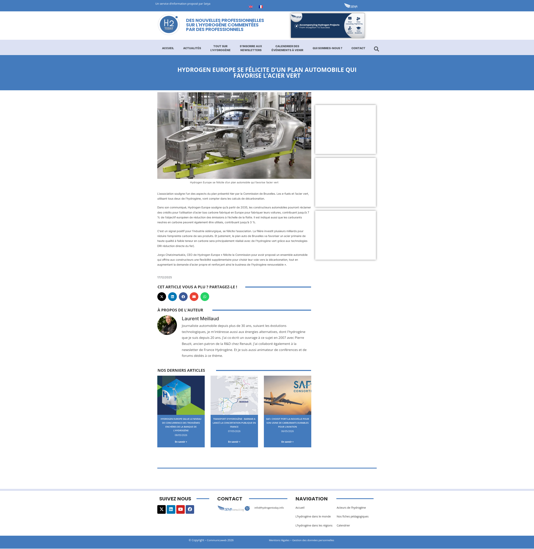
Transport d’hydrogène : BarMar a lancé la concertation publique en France (234, 424)
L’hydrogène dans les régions (313, 526)
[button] (161, 296)
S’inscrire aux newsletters (251, 48)
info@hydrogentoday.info (270, 508)
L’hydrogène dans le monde (313, 517)
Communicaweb (216, 541)
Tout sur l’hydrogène (220, 48)
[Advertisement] (345, 129)
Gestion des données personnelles (316, 541)
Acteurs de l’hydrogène (351, 508)
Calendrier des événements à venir (287, 48)
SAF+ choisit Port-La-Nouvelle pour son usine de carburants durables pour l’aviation (287, 424)
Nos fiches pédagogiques (353, 517)
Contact (358, 48)
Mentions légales (280, 541)
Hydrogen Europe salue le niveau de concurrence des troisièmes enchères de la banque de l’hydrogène (181, 424)
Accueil (168, 48)
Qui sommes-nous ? (327, 48)
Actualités (192, 48)
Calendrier (343, 526)
